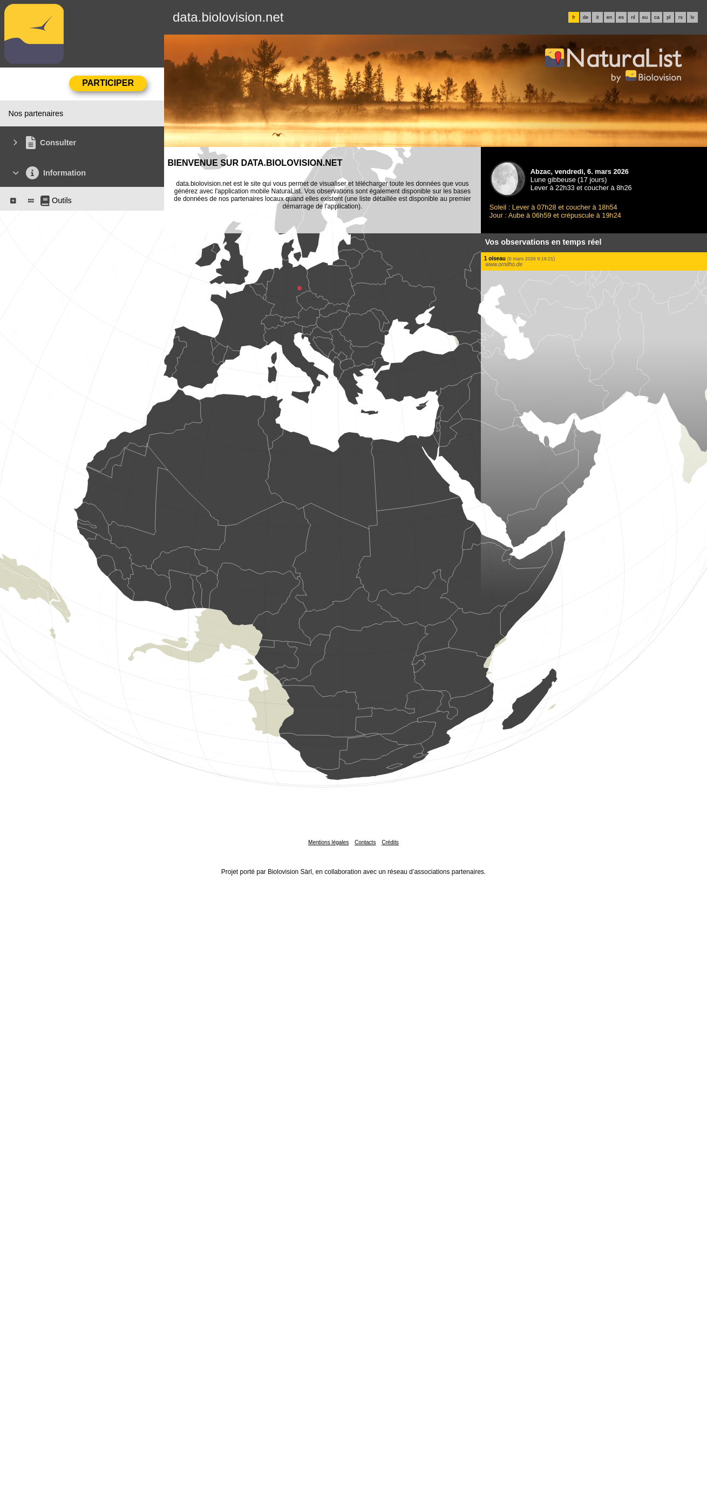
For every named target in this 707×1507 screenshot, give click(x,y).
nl (633, 17)
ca (657, 17)
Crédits (390, 842)
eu (645, 17)
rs (680, 17)
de (585, 17)
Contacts (365, 842)
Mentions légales (328, 842)
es (621, 17)
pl (668, 17)
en (609, 17)
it (597, 17)
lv (693, 17)
